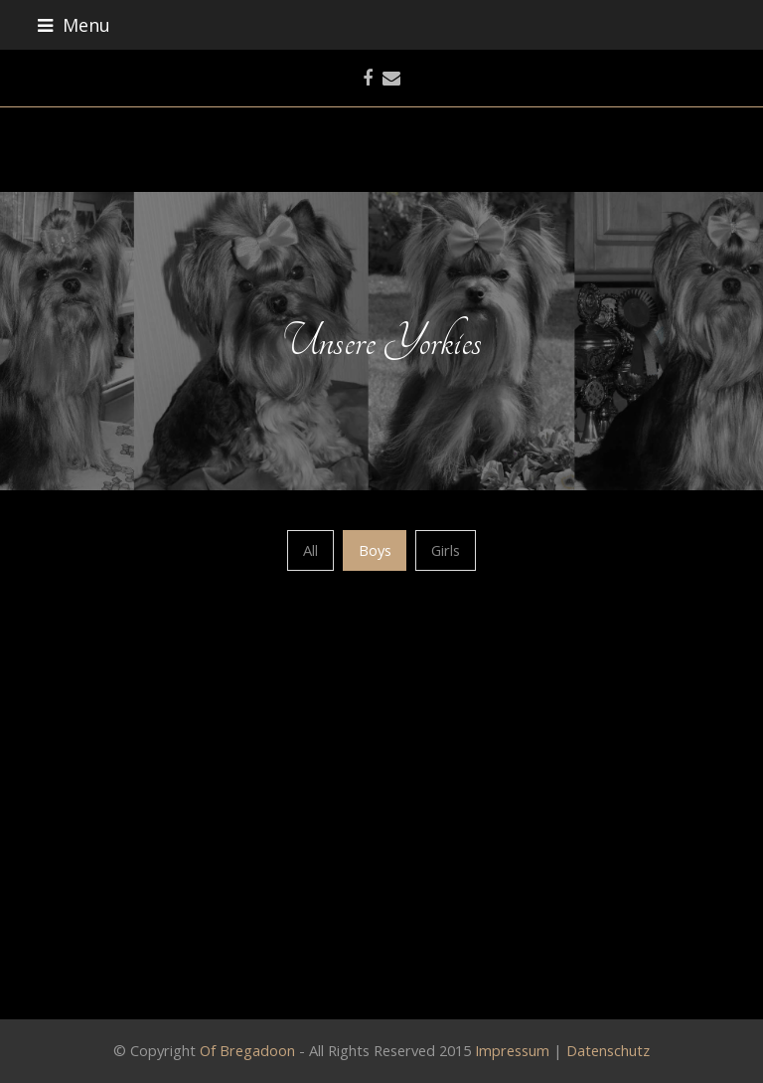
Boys (375, 550)
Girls (445, 550)
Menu (74, 25)
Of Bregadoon (247, 1050)
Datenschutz (608, 1050)
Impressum (512, 1050)
